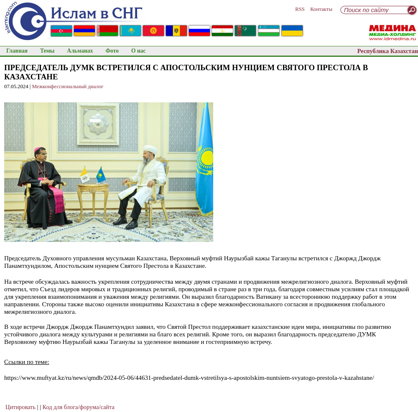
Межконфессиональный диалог (68, 86)
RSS (300, 9)
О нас (138, 51)
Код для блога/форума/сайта (79, 407)
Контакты (321, 9)
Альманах (80, 51)
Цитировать (20, 407)
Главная (17, 51)
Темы (47, 51)
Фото (112, 51)
